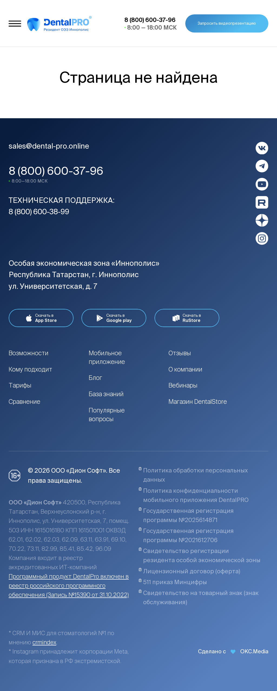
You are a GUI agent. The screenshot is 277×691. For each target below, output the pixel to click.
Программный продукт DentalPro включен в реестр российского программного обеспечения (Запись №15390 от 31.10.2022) (69, 585)
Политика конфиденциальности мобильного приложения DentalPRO (193, 495)
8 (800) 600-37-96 (56, 171)
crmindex (44, 642)
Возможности (28, 353)
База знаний (106, 394)
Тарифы (20, 385)
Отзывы (180, 353)
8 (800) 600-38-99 (39, 211)
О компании (185, 369)
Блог (95, 377)
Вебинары (183, 385)
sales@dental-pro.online (49, 146)
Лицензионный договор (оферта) (189, 571)
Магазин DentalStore (198, 401)
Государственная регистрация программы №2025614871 (186, 515)
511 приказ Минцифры (172, 582)
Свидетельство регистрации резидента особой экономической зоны (199, 555)
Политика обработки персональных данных (193, 475)
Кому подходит (30, 369)
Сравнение (24, 401)
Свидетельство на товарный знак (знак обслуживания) (198, 597)
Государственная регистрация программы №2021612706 (186, 535)
